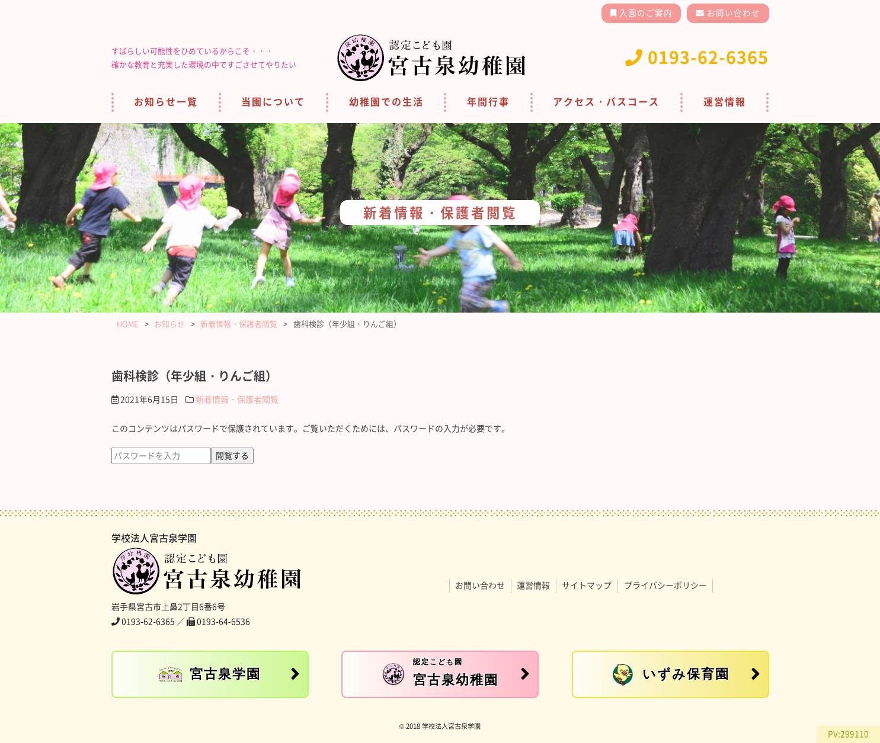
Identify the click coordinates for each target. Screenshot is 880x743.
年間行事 (488, 102)
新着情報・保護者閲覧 (237, 399)
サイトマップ (587, 585)
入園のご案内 (645, 13)
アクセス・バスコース (606, 102)
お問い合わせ (732, 13)
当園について (273, 102)
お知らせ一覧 (166, 102)
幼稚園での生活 (386, 102)
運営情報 (724, 102)
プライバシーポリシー (665, 585)
